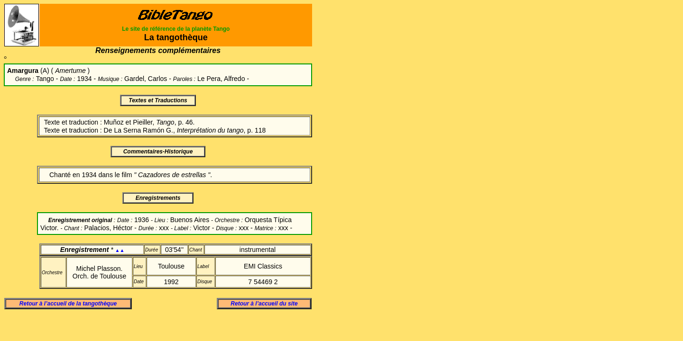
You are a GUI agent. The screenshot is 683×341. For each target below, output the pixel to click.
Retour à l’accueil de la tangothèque (68, 303)
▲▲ (120, 250)
